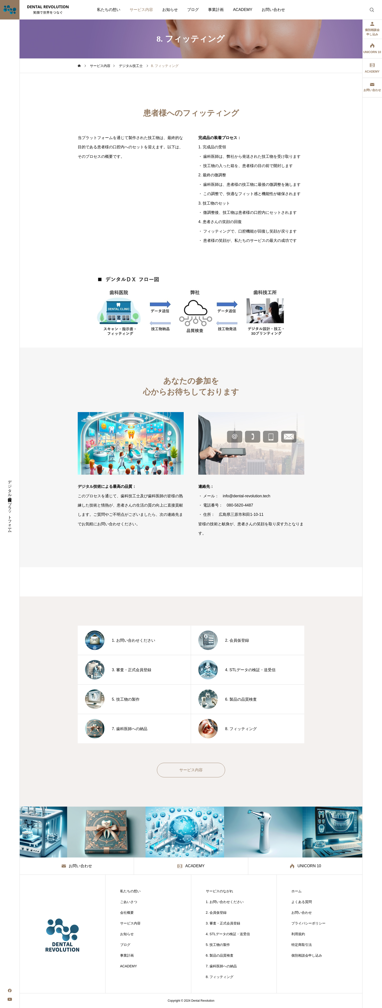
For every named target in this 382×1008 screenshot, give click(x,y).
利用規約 (298, 934)
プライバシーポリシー (308, 923)
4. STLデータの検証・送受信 (228, 934)
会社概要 (127, 912)
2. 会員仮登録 (216, 912)
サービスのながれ (219, 891)
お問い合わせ (273, 10)
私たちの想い (108, 10)
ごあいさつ (128, 902)
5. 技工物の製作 (218, 944)
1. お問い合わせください (225, 902)
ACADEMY (242, 10)
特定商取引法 (301, 944)
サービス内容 (141, 10)
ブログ (193, 10)
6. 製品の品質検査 (220, 955)
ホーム (296, 891)
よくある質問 (301, 902)
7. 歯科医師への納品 (221, 966)
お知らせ (170, 10)
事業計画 (216, 10)
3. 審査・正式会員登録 (223, 923)
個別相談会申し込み (306, 955)
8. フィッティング (220, 977)
